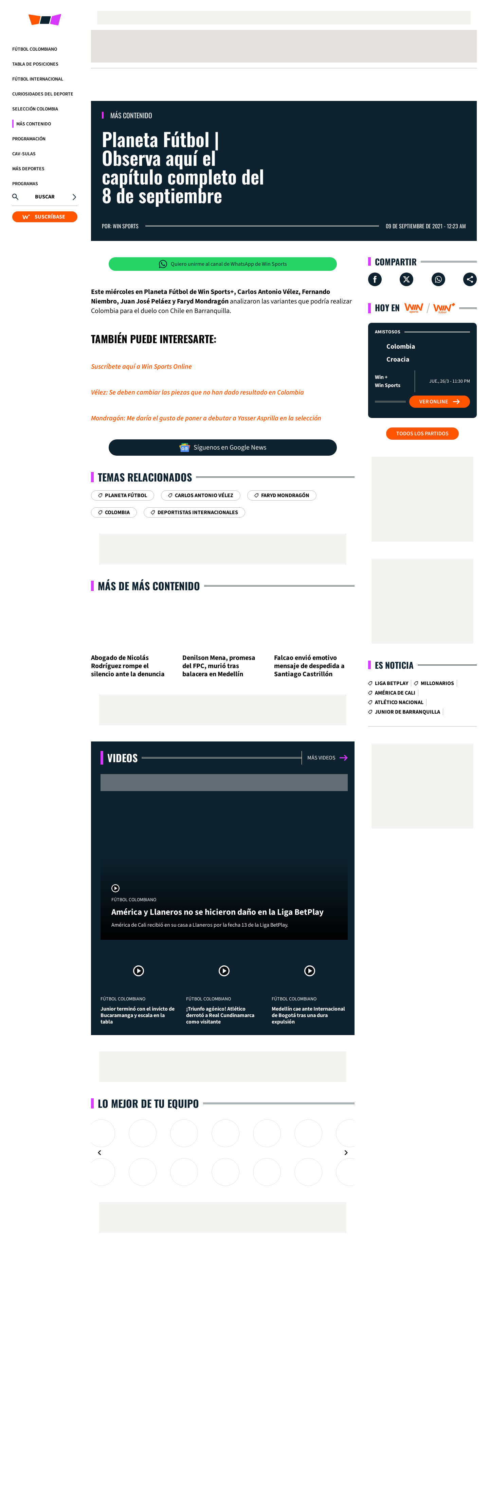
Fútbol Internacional (37, 79)
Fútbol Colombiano (34, 49)
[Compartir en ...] (470, 279)
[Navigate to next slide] (346, 1153)
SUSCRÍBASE (43, 217)
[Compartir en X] (406, 279)
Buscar (44, 196)
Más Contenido (33, 124)
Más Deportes (28, 168)
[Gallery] (223, 1152)
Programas (25, 183)
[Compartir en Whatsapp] (438, 279)
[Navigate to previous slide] (99, 1153)
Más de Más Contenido (149, 585)
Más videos (327, 758)
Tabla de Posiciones (35, 64)
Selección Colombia (35, 109)
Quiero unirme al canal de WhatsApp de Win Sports (223, 264)
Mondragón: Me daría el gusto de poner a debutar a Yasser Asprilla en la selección (206, 418)
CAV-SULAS (24, 154)
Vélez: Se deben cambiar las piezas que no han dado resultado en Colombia (197, 392)
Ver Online (439, 401)
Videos (122, 757)
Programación (29, 139)
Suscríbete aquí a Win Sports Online (141, 366)
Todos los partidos (422, 433)
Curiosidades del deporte (42, 94)
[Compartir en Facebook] (375, 279)
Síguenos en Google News (222, 447)
